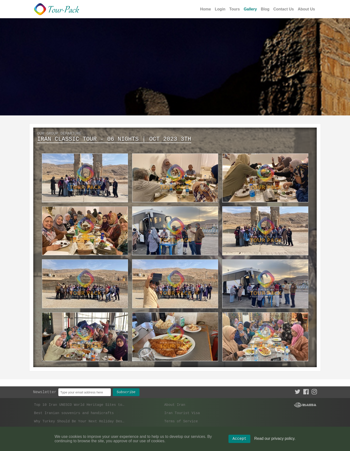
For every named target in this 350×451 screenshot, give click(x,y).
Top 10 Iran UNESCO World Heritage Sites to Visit (80, 401)
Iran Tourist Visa (182, 410)
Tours (234, 9)
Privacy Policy (179, 428)
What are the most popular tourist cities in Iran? (80, 428)
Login (220, 9)
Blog (265, 9)
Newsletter (44, 388)
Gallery (250, 9)
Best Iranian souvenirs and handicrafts (74, 410)
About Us (306, 9)
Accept (239, 441)
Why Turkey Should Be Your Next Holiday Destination (80, 419)
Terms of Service (181, 419)
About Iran (174, 401)
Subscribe (126, 388)
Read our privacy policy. (275, 441)
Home (205, 9)
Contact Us (283, 9)
